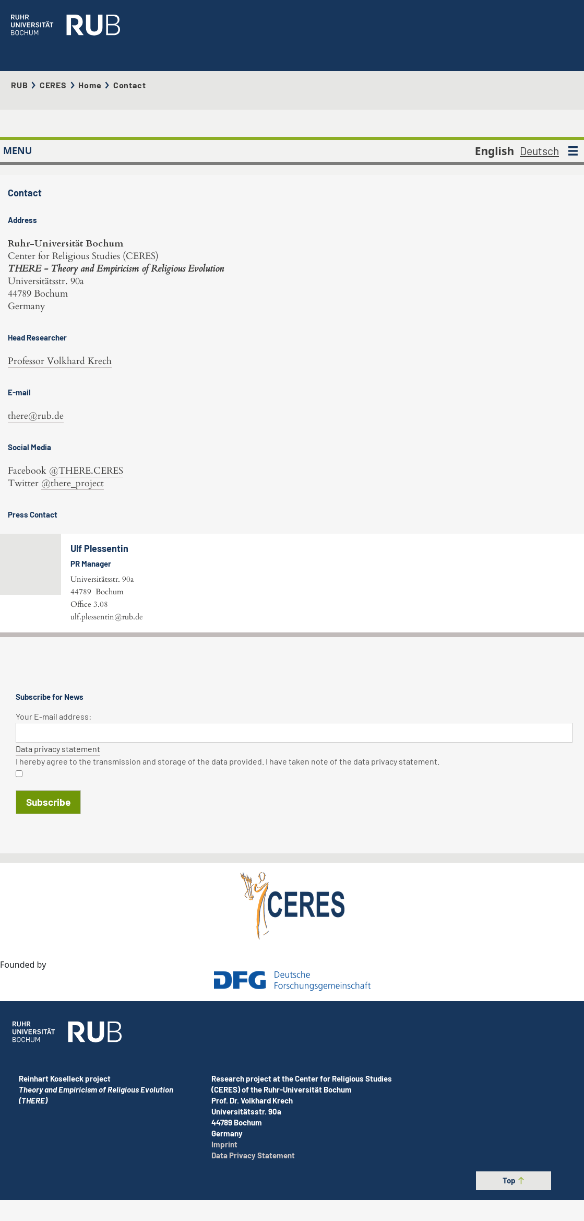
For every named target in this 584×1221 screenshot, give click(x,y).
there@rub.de (36, 364)
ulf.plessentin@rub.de (279, 565)
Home (89, 64)
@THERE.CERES (86, 419)
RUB (19, 64)
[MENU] (573, 109)
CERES (53, 64)
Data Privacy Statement (253, 1196)
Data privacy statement (58, 832)
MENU (17, 109)
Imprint (224, 1185)
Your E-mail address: (53, 799)
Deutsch (539, 108)
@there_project (72, 431)
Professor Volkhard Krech (60, 309)
